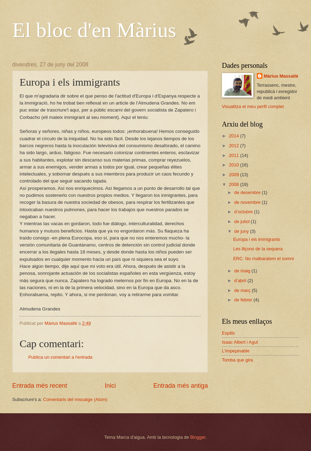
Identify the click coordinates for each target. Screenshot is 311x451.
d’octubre (244, 211)
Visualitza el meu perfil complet (253, 106)
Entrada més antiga (180, 385)
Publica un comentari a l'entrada (60, 357)
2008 (234, 184)
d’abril (240, 280)
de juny (242, 231)
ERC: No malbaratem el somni (263, 258)
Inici (110, 385)
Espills (228, 333)
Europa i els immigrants (256, 239)
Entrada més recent (39, 385)
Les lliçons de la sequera (258, 248)
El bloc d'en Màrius (94, 30)
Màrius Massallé (281, 76)
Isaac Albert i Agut (240, 342)
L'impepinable (235, 350)
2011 (234, 155)
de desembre (248, 192)
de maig (242, 270)
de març (243, 290)
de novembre (248, 202)
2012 (234, 145)
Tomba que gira (237, 360)
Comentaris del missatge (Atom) (75, 399)
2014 (234, 135)
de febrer (243, 299)
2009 (234, 174)
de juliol (242, 221)
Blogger (197, 437)
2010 (234, 164)
